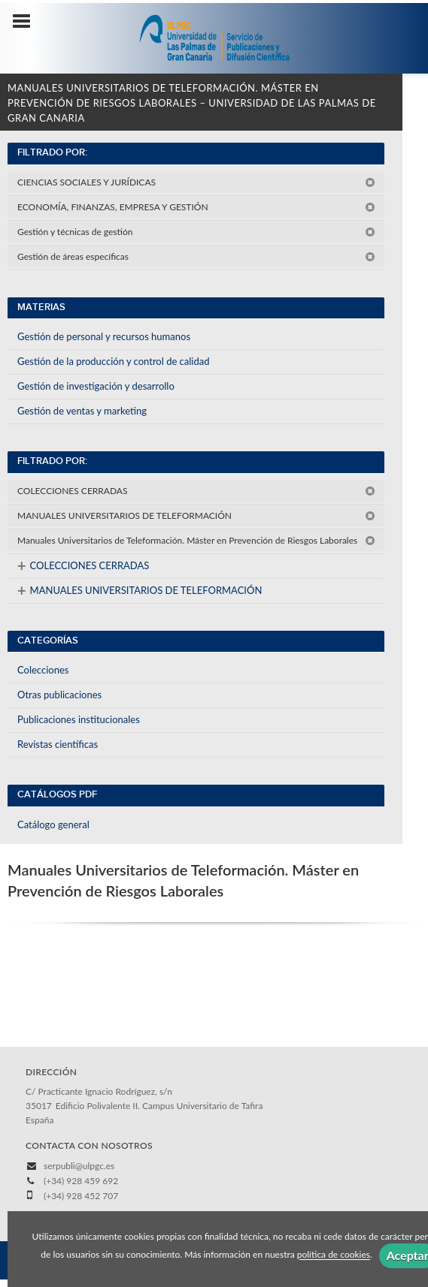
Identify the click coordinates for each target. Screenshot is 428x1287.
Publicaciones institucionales (78, 719)
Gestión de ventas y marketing (82, 411)
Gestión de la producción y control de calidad (113, 361)
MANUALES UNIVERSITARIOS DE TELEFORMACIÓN (196, 515)
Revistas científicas (57, 744)
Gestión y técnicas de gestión (196, 231)
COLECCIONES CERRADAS (196, 490)
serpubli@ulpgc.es (79, 1165)
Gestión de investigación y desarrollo (96, 386)
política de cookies (333, 1255)
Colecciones (42, 670)
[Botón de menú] (27, 22)
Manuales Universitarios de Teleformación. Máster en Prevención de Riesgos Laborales (196, 540)
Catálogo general (53, 824)
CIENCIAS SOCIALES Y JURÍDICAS (196, 182)
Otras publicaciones (59, 695)
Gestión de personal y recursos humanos (103, 336)
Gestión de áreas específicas (196, 256)
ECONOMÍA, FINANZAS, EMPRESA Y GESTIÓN (196, 206)
